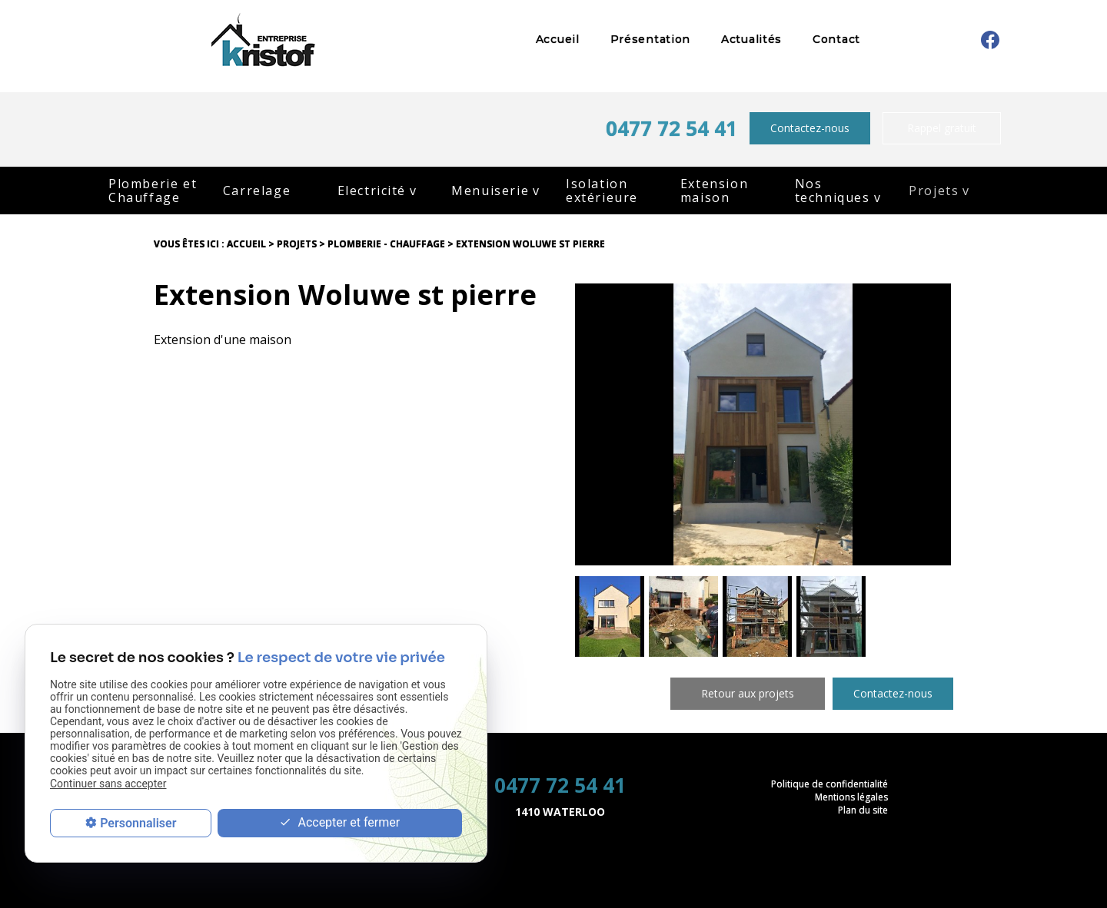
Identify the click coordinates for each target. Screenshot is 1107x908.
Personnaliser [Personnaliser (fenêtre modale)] (138, 823)
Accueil (558, 39)
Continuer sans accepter (108, 783)
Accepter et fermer (339, 823)
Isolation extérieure (602, 190)
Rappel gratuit (941, 128)
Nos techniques (832, 190)
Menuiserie (490, 190)
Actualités (751, 39)
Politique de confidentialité (829, 783)
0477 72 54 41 (671, 128)
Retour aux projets (747, 693)
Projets (934, 190)
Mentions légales (851, 797)
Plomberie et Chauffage (152, 190)
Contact (836, 39)
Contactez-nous (809, 128)
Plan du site (863, 810)
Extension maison (714, 190)
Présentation (650, 39)
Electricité (372, 190)
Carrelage (257, 190)
